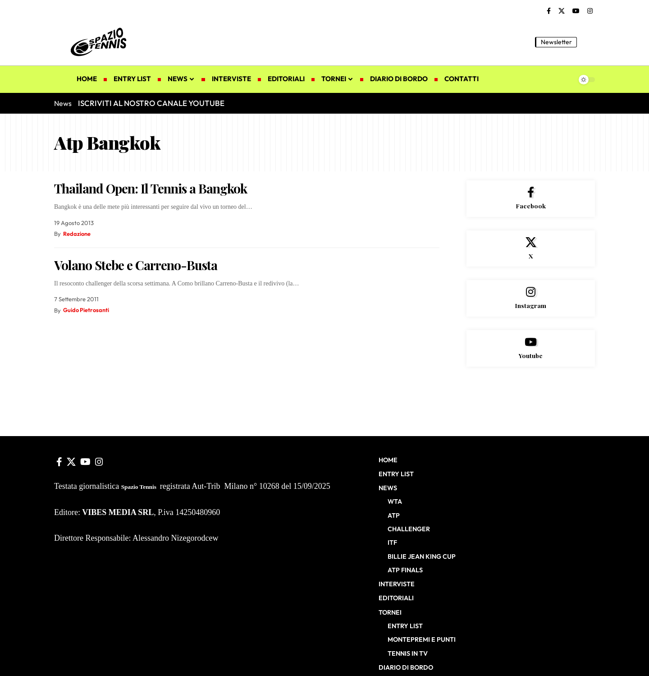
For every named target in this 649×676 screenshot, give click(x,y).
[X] (561, 11)
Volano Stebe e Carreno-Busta (135, 265)
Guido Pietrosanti (86, 310)
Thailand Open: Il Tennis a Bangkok (150, 188)
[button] (588, 41)
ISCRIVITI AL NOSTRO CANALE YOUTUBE (151, 103)
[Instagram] (590, 11)
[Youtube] (530, 349)
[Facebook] (548, 11)
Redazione (77, 233)
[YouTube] (576, 11)
